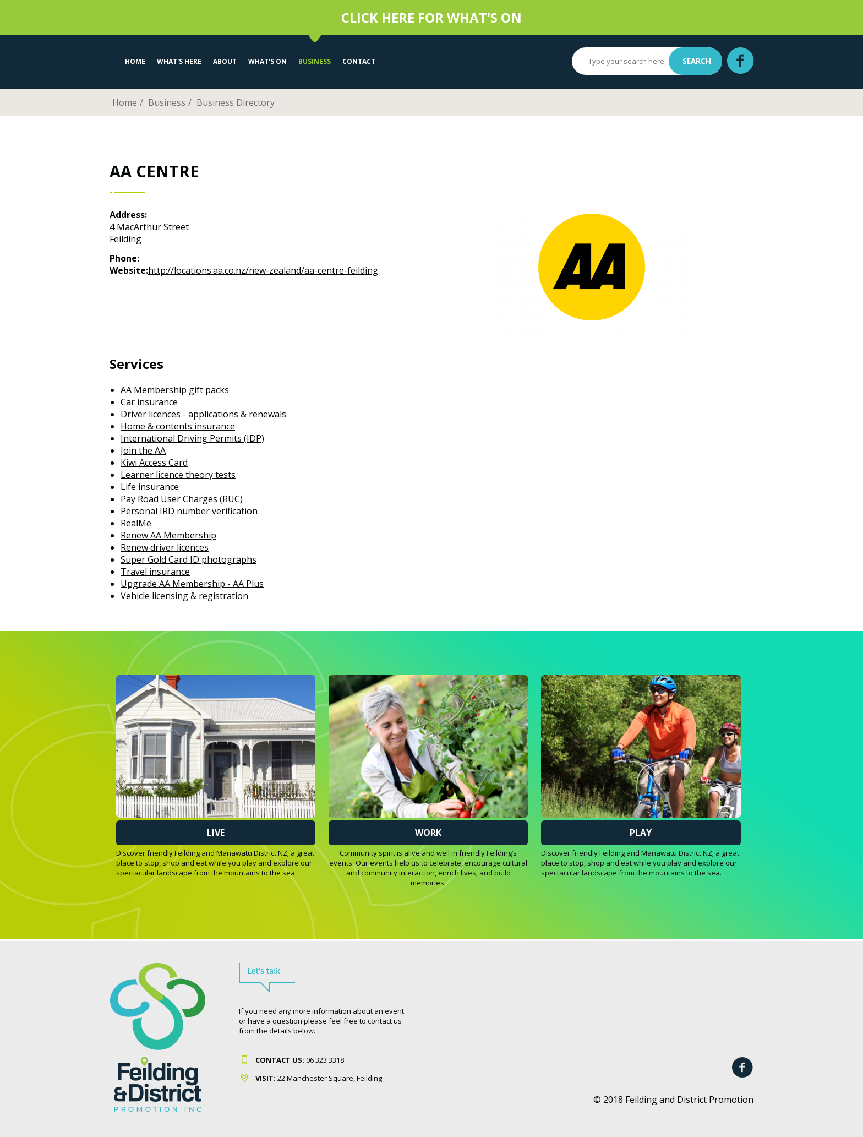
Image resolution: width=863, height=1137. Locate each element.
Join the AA (143, 450)
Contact (358, 61)
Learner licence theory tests (178, 475)
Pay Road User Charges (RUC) (182, 499)
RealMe (136, 523)
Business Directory (235, 102)
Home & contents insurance (178, 426)
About (225, 61)
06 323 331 (297, 1060)
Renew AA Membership (168, 535)
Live (216, 832)
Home (135, 61)
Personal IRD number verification (189, 511)
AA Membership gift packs (175, 390)
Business (314, 61)
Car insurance (149, 402)
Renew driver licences (165, 547)
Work (428, 832)
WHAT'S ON (267, 61)
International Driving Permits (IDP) (192, 438)
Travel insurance (155, 571)
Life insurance (150, 487)
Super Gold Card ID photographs (188, 559)
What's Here (179, 61)
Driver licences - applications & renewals (203, 414)
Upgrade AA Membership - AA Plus (192, 584)
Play (641, 832)
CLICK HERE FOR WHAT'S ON (431, 17)
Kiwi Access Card (154, 462)
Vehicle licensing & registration (184, 596)
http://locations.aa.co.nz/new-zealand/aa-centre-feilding (263, 270)
